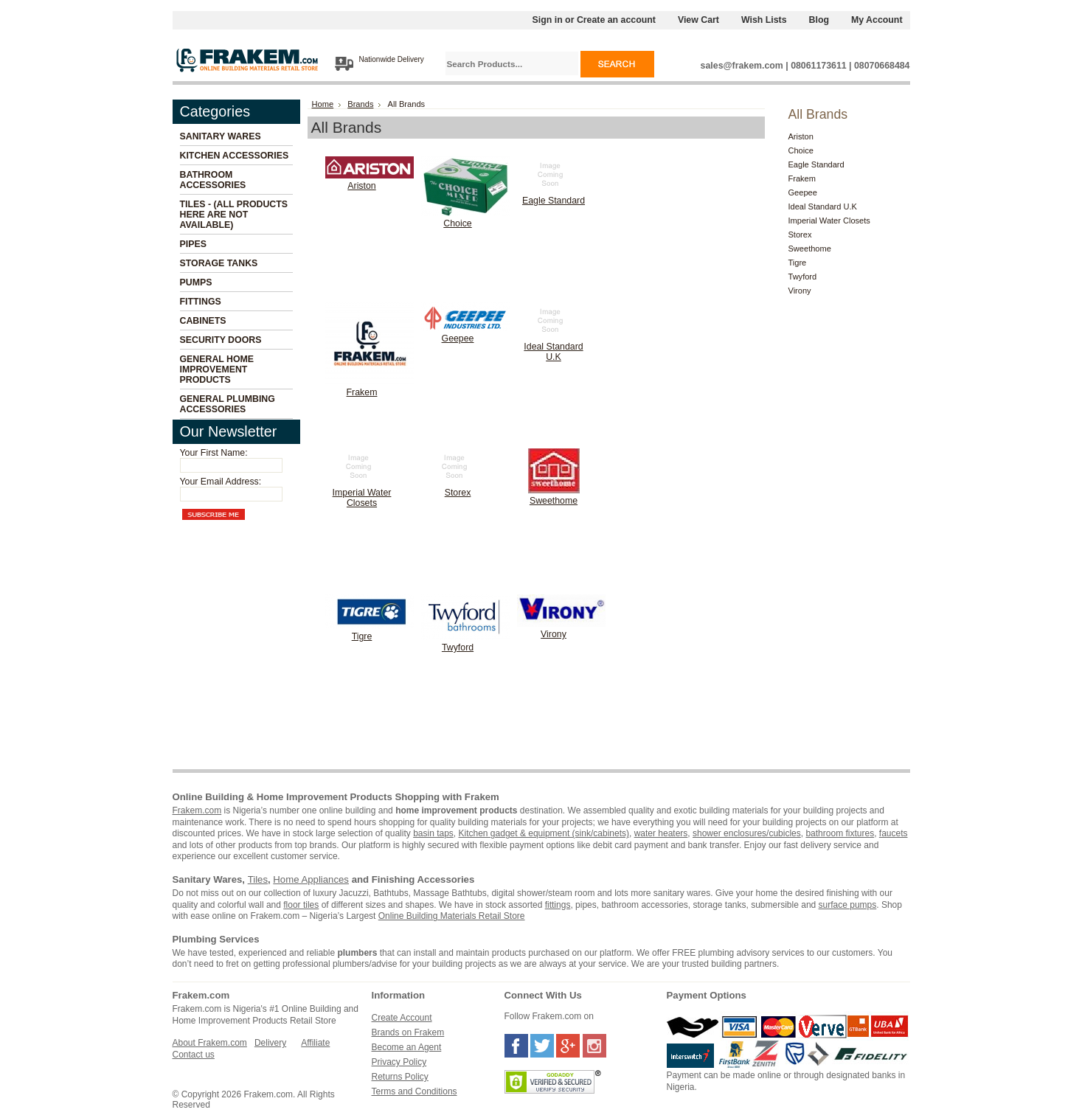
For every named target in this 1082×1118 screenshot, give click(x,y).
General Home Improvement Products (217, 369)
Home (323, 104)
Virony (553, 634)
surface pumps (848, 905)
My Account (877, 20)
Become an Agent (407, 1047)
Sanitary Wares (220, 136)
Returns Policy (400, 1077)
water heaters (661, 833)
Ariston (361, 186)
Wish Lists (764, 20)
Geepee (458, 338)
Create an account (616, 20)
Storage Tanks (219, 263)
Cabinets (203, 321)
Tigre (362, 636)
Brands (360, 104)
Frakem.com (197, 810)
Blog (819, 20)
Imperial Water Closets (362, 497)
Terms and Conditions (414, 1091)
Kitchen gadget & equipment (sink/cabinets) (544, 833)
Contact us (194, 1054)
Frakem (362, 392)
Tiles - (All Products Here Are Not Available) (234, 214)
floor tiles (301, 905)
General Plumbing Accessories (227, 404)
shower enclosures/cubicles (747, 833)
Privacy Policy (399, 1062)
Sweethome (554, 501)
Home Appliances (311, 879)
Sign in (548, 20)
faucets (893, 833)
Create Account (402, 1018)
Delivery (270, 1043)
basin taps (433, 833)
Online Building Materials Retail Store (451, 916)
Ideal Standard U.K (553, 351)
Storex (458, 492)
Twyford (458, 647)
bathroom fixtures (839, 833)
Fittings (200, 301)
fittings (558, 905)
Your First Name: (214, 453)
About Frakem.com (210, 1043)
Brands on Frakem (408, 1032)
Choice (457, 223)
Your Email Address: (221, 481)
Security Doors (221, 340)
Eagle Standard (553, 200)
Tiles (258, 879)
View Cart (698, 20)
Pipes (193, 244)
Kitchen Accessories (234, 155)
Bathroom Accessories (213, 180)
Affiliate (315, 1043)
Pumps (196, 282)
